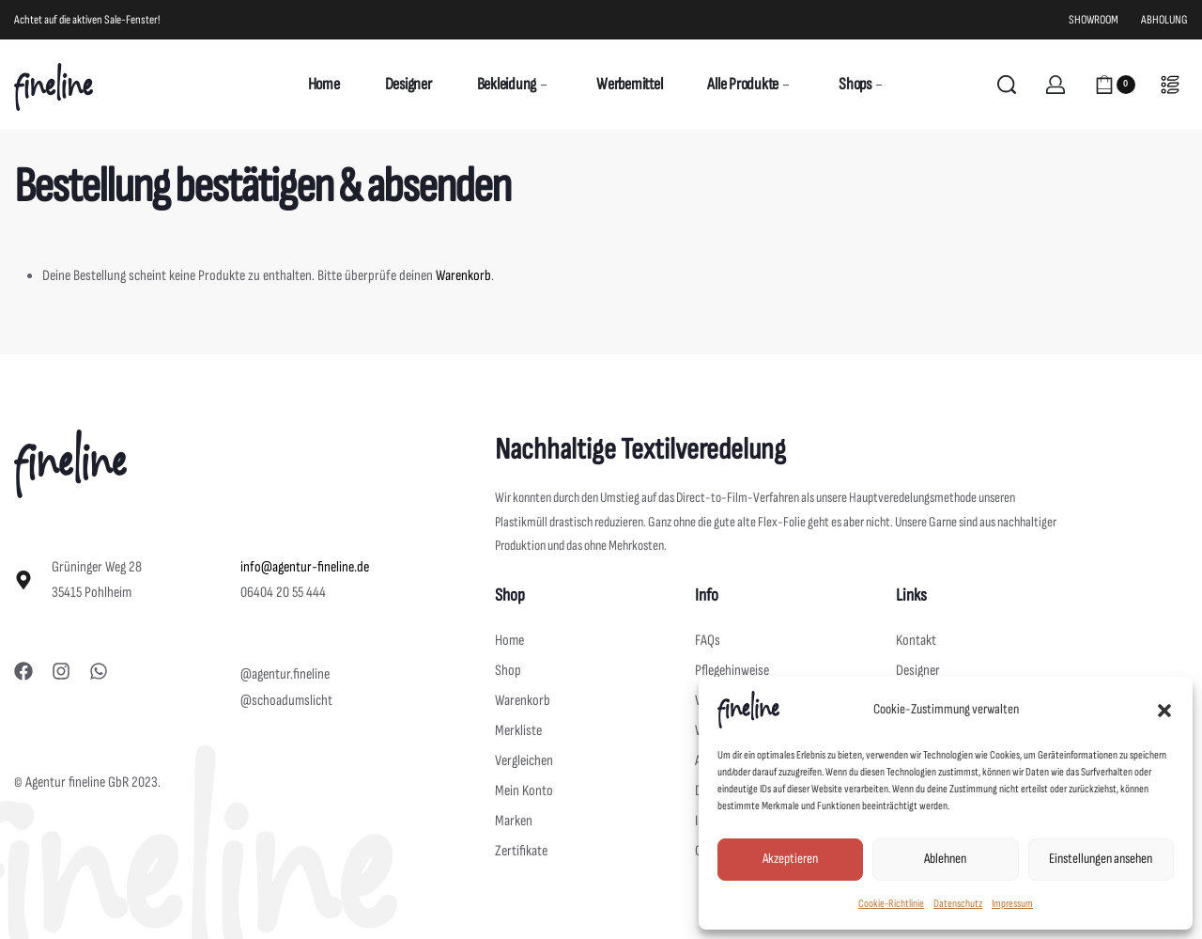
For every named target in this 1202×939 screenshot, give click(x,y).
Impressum (1012, 904)
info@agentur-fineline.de (304, 567)
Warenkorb (463, 276)
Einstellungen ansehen (1100, 859)
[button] (1164, 709)
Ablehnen (945, 859)
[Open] (1170, 84)
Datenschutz (957, 904)
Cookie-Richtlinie (891, 904)
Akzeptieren (790, 859)
